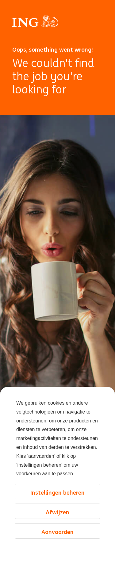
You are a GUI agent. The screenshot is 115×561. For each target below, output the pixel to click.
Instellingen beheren (57, 492)
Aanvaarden (57, 532)
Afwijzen (57, 512)
